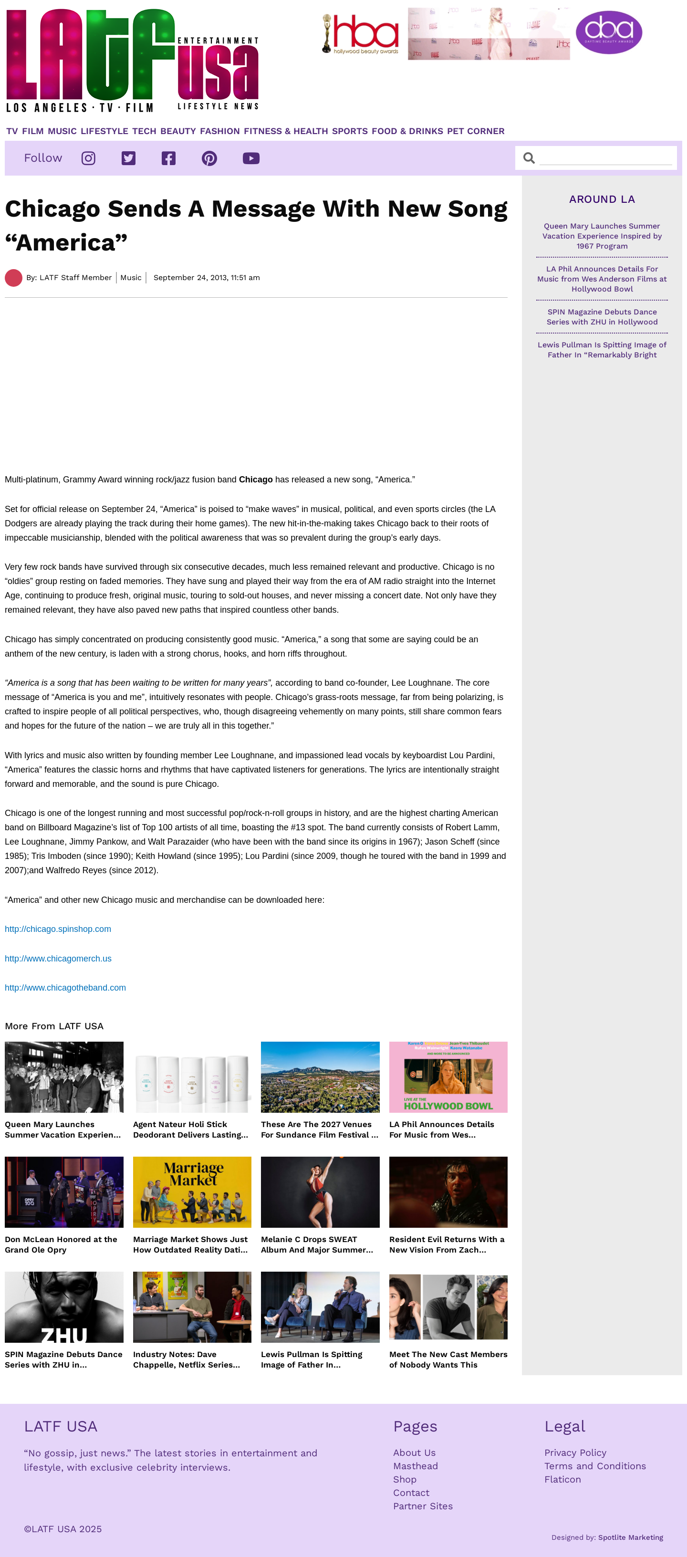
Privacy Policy (575, 1452)
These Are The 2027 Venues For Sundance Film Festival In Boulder (320, 1129)
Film (33, 131)
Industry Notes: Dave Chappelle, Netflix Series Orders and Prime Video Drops (183, 1359)
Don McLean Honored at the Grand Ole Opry (61, 1244)
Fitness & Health (286, 131)
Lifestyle (104, 131)
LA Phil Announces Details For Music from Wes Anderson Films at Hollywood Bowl (447, 1129)
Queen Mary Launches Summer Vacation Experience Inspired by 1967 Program (64, 1129)
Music (62, 131)
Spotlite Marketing (630, 1537)
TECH (144, 131)
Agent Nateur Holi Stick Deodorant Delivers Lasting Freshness (187, 1129)
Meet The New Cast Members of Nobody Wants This (448, 1359)
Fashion (220, 131)
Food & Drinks (407, 131)
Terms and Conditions (595, 1466)
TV (12, 131)
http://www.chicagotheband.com (65, 988)
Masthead (415, 1466)
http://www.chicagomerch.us (58, 958)
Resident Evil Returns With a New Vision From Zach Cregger (447, 1244)
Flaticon (562, 1479)
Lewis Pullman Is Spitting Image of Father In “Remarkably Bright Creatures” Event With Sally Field (317, 1359)
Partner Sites (423, 1506)
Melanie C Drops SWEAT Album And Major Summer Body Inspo (313, 1244)
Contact (411, 1492)
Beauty (178, 131)
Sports (350, 131)
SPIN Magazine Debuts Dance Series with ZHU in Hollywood (64, 1359)
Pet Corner (476, 131)
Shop (405, 1479)
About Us (414, 1452)
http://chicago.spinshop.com (58, 929)
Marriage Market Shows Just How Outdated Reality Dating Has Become (191, 1244)
